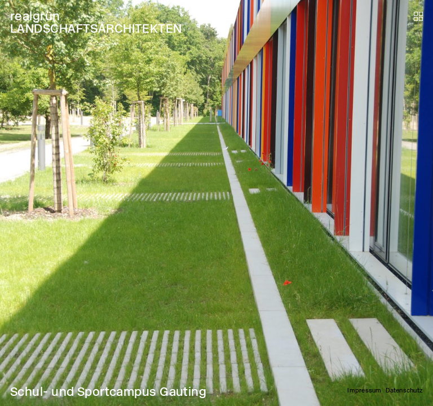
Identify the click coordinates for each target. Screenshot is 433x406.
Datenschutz (404, 390)
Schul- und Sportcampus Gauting (108, 391)
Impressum (364, 390)
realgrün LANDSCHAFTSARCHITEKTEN (96, 22)
